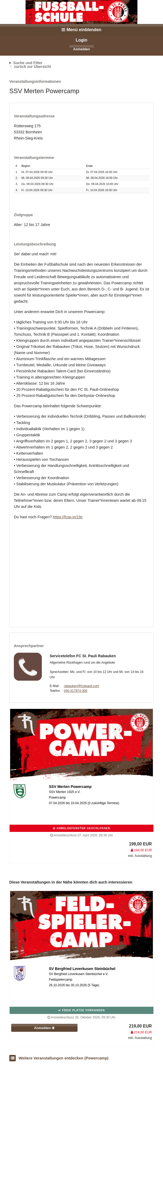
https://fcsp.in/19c (68, 517)
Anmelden (81, 49)
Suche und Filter (28, 63)
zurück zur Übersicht (32, 66)
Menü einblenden (81, 29)
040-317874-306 (75, 691)
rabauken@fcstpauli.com (81, 686)
